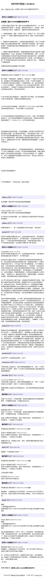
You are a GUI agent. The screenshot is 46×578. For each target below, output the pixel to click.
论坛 (2, 9)
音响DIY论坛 (9, 9)
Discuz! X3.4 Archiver (18, 575)
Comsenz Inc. (38, 575)
